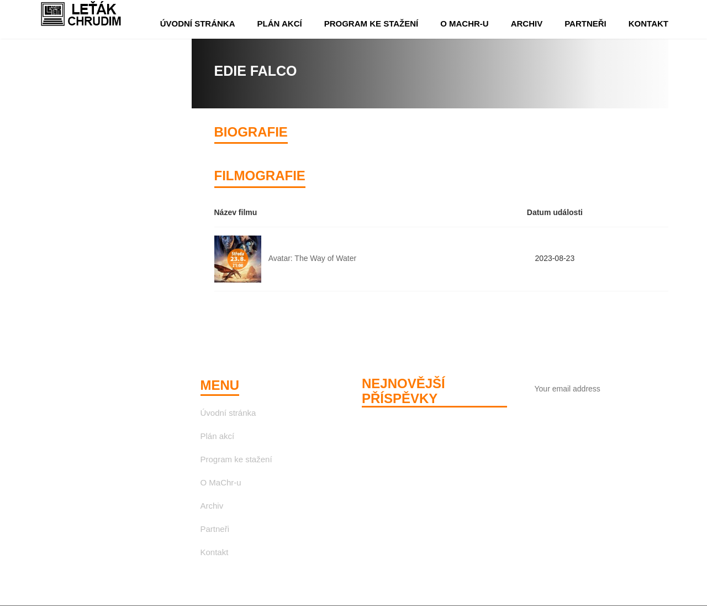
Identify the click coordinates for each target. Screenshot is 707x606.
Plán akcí (279, 23)
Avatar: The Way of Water (312, 258)
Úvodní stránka (197, 23)
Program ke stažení (371, 23)
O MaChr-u (464, 23)
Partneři (585, 23)
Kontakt (648, 23)
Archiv (527, 23)
